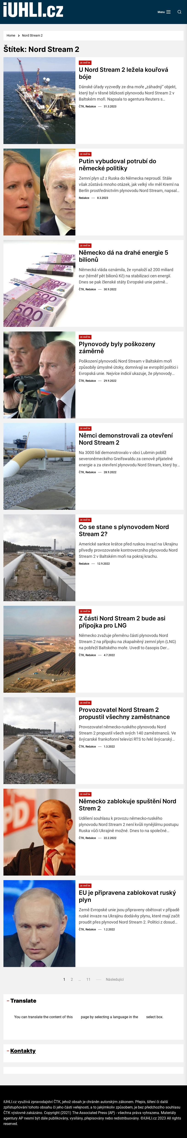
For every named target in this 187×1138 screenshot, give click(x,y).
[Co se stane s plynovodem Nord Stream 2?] (39, 557)
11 (88, 979)
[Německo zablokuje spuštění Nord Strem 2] (39, 832)
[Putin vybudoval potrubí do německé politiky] (39, 192)
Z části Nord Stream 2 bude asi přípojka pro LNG (122, 622)
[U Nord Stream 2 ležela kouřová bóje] (39, 100)
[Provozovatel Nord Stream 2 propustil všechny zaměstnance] (39, 740)
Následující (115, 979)
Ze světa (85, 62)
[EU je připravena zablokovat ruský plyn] (39, 923)
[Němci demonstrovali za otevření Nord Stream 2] (39, 466)
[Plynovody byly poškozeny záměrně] (39, 374)
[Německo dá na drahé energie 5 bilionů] (39, 283)
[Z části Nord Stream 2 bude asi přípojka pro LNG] (39, 649)
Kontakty (23, 1050)
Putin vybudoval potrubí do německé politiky (117, 165)
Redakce (84, 198)
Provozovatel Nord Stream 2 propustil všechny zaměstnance (124, 713)
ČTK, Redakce (87, 106)
